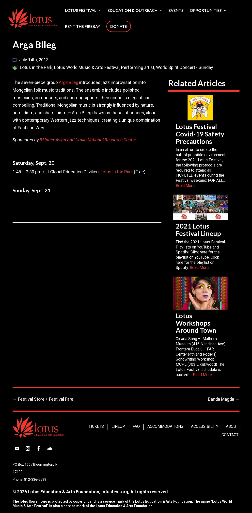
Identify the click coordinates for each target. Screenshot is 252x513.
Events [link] (176, 11)
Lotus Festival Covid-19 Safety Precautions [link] (200, 133)
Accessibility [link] (204, 426)
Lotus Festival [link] (80, 11)
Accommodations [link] (165, 426)
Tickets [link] (96, 426)
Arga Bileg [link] (68, 82)
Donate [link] (118, 26)
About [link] (232, 426)
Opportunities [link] (206, 11)
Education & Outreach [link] (133, 11)
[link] (45, 17)
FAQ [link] (136, 426)
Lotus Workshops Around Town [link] (196, 323)
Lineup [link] (118, 426)
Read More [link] (185, 185)
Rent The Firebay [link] (82, 27)
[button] (17, 448)
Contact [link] (229, 434)
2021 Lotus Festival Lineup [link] (198, 229)
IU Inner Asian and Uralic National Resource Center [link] (88, 139)
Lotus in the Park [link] (116, 171)
